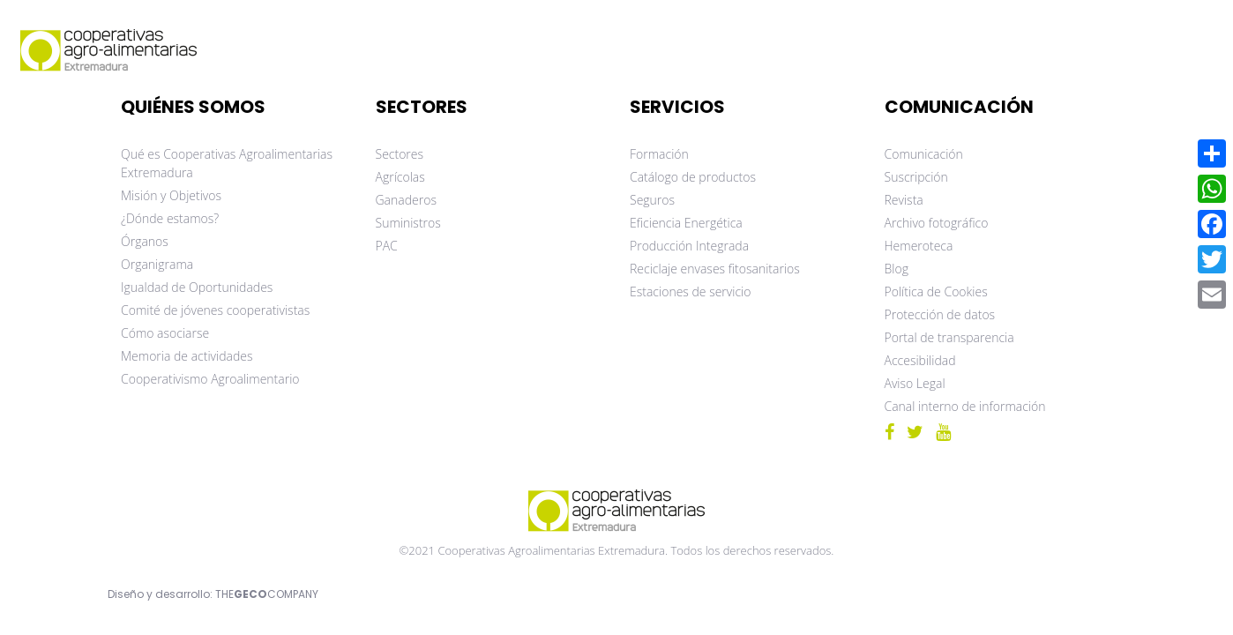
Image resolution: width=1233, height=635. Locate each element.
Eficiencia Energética (686, 222)
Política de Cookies (936, 291)
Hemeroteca (919, 245)
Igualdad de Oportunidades (197, 287)
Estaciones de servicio (690, 291)
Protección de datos (940, 314)
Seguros (652, 199)
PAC (387, 245)
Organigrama (157, 264)
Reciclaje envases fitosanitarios (715, 268)
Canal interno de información (965, 406)
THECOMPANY (266, 593)
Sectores (400, 154)
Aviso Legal (915, 383)
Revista (904, 199)
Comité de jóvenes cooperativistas (215, 310)
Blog (896, 268)
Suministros (408, 222)
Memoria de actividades (187, 355)
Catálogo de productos (693, 176)
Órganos (144, 241)
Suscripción (916, 176)
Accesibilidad (920, 360)
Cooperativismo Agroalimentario (210, 378)
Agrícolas (400, 176)
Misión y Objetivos (171, 195)
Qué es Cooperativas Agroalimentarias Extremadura (227, 163)
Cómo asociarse (165, 333)
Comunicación (924, 154)
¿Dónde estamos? (170, 218)
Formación (659, 154)
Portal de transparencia (949, 337)
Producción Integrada (689, 245)
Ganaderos (406, 199)
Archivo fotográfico (937, 222)
